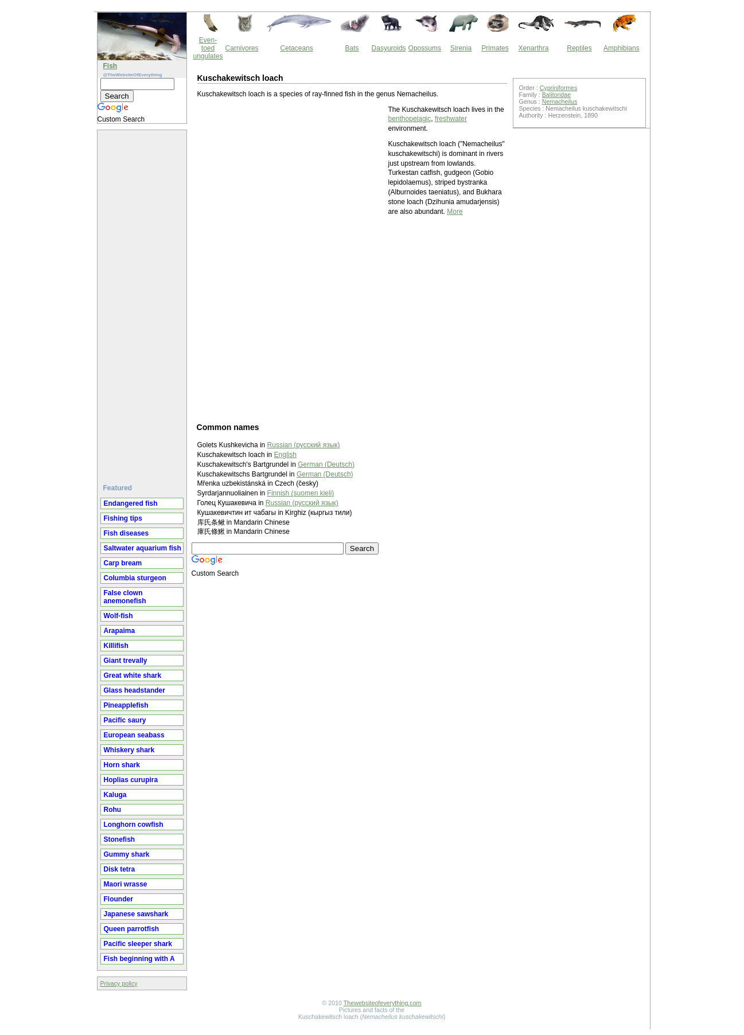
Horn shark (122, 765)
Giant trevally (125, 661)
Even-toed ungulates (208, 48)
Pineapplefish (126, 705)
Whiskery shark (129, 750)
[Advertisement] (143, 302)
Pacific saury (125, 720)
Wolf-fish (118, 616)
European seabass (134, 735)
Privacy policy (119, 983)
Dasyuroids (389, 48)
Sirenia (461, 48)
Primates (494, 48)
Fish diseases (126, 533)
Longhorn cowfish (133, 825)
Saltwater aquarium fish (142, 548)
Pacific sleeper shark (138, 944)
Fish (110, 66)
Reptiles (579, 48)
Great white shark (133, 675)
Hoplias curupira (131, 780)
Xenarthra (534, 48)
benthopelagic (409, 119)
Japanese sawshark (136, 914)
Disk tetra (119, 869)
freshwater (451, 119)
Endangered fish (131, 503)
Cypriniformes (559, 87)
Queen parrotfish (131, 929)
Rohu (113, 810)
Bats (352, 48)
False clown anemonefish (125, 597)
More (454, 212)
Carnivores (242, 48)
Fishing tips (123, 518)
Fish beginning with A (139, 959)
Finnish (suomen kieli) (300, 493)
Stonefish (119, 839)
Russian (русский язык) (302, 503)
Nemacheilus (560, 101)
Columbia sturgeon (135, 578)
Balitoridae (556, 94)
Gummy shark (127, 854)
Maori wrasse (125, 884)
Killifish (116, 646)
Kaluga (115, 795)
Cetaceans (296, 48)
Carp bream (123, 563)
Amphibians (621, 48)
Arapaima (119, 631)
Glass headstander (134, 690)
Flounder (118, 899)
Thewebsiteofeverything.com (383, 1002)
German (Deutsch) (326, 464)
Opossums (424, 48)
